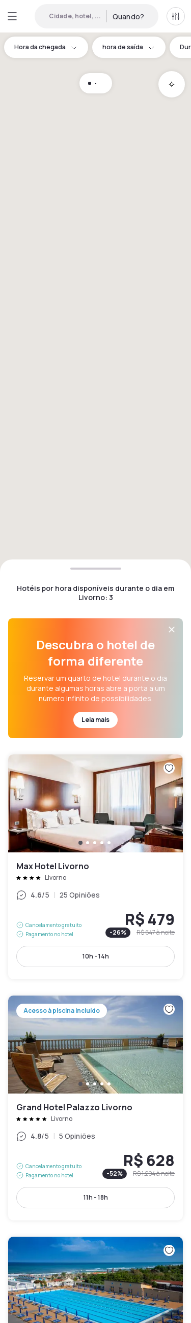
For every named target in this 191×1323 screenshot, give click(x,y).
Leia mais (95, 719)
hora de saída (128, 47)
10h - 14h (96, 956)
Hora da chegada (46, 47)
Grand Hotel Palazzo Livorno (95, 1108)
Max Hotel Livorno (95, 866)
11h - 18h (96, 1197)
